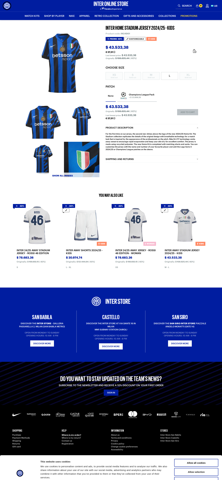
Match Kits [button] (32, 15)
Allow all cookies (196, 442)
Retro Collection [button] (107, 15)
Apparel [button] (84, 15)
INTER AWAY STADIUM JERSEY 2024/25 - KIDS (182, 252)
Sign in (111, 392)
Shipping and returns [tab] (120, 159)
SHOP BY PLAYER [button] (54, 15)
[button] (214, 6)
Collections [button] (167, 15)
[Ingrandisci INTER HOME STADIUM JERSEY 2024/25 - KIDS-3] (43, 159)
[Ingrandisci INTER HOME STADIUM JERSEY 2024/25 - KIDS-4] (81, 159)
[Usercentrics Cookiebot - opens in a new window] (19, 474)
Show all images (62, 175)
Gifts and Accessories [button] (138, 15)
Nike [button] (72, 15)
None (110, 95)
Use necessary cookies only (196, 460)
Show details (162, 474)
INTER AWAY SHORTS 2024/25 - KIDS (84, 252)
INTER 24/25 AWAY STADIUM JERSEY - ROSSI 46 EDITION (33, 252)
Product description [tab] (119, 127)
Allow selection (196, 451)
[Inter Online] (7, 6)
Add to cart (188, 112)
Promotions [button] (189, 15)
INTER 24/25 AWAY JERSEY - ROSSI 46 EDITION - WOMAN (135, 252)
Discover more (42, 343)
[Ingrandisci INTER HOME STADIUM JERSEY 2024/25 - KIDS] (62, 63)
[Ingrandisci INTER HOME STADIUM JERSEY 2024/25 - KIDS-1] (43, 121)
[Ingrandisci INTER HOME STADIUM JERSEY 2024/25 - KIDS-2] (81, 121)
